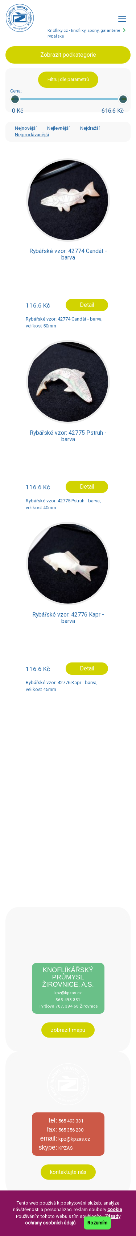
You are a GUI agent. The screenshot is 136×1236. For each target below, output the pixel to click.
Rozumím (97, 1223)
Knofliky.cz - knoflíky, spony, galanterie (84, 30)
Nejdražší (90, 128)
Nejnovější (26, 128)
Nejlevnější (58, 128)
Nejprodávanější (32, 134)
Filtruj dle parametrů (68, 79)
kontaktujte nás (68, 1172)
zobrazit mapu (68, 1030)
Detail (87, 305)
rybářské (56, 36)
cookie (114, 1209)
